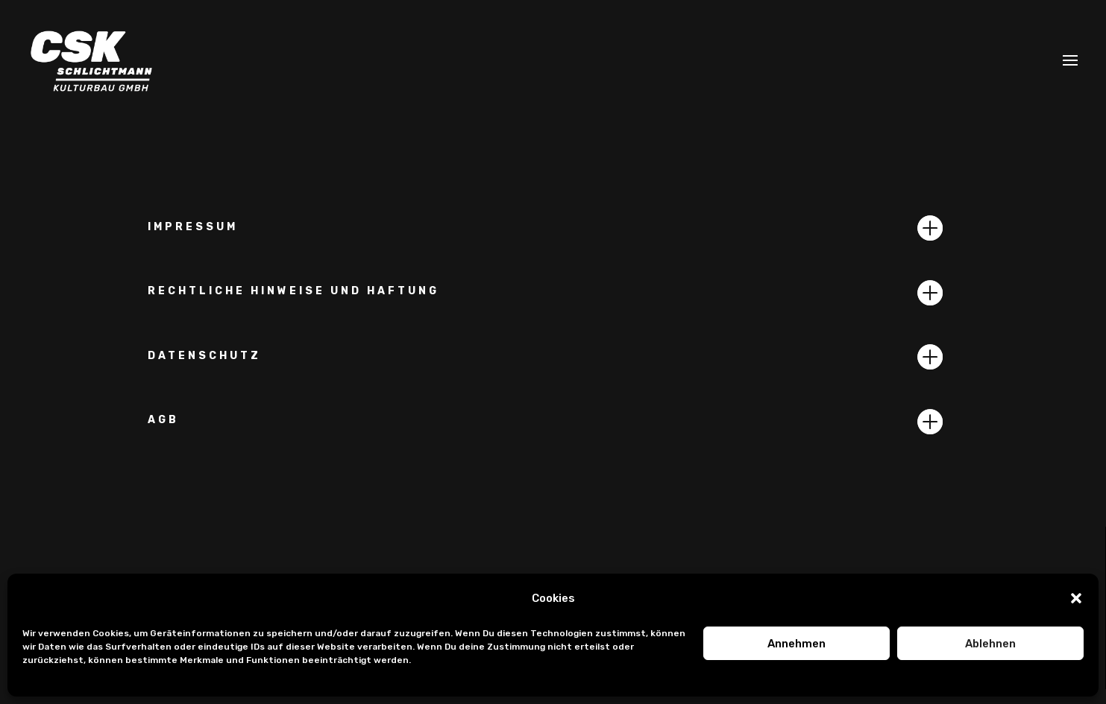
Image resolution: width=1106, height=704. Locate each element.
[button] (1076, 598)
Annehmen (796, 643)
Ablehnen (990, 643)
